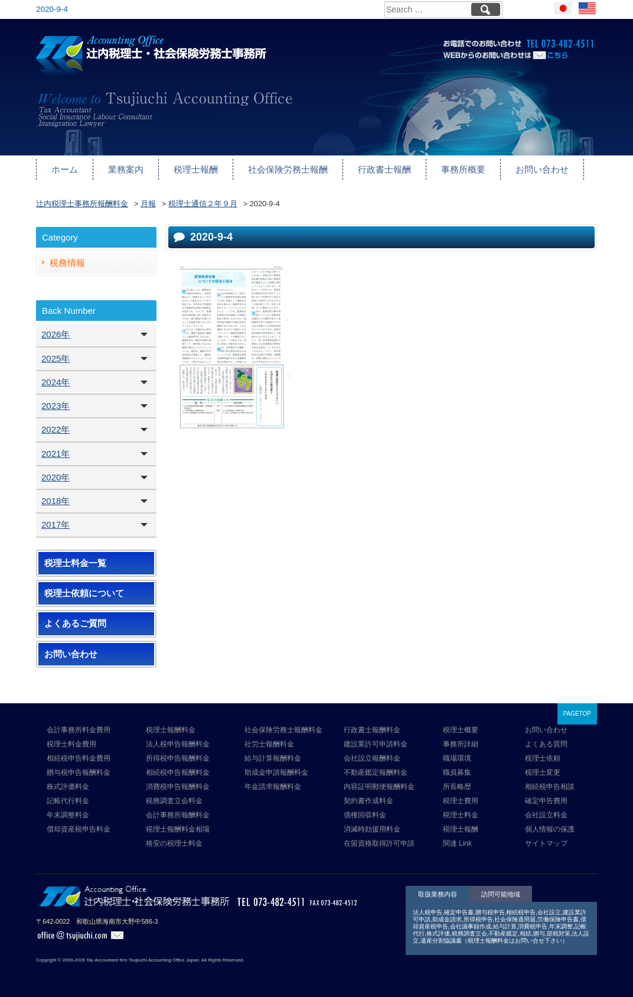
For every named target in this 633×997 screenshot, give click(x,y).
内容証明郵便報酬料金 (379, 786)
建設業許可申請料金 (375, 744)
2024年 (55, 382)
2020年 (55, 477)
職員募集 (457, 772)
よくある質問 (546, 744)
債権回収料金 (365, 815)
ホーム (64, 169)
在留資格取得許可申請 (379, 843)
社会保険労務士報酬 (288, 169)
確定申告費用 (546, 801)
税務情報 (67, 263)
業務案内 (125, 169)
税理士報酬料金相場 (178, 829)
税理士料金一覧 (75, 563)
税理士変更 (542, 772)
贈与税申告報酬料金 (78, 772)
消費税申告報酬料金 (178, 786)
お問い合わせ (542, 169)
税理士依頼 (542, 758)
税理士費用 (460, 801)
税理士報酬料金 (170, 730)
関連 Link (457, 843)
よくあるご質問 (75, 623)
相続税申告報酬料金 (178, 772)
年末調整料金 (68, 815)
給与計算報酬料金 (272, 758)
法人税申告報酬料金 (178, 744)
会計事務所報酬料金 (178, 815)
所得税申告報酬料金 (178, 758)
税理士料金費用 (71, 744)
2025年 (55, 358)
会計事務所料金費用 (78, 730)
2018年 (55, 501)
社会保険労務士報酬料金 (283, 730)
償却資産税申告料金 (78, 829)
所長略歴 (457, 786)
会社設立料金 (546, 815)
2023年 (55, 406)
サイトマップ (546, 843)
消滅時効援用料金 (372, 829)
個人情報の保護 (550, 829)
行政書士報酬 (384, 169)
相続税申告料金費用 (78, 758)
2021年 (55, 454)
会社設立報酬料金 (372, 758)
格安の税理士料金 (174, 843)
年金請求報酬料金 (272, 786)
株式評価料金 (68, 786)
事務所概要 (463, 169)
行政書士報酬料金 (372, 730)
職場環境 (457, 758)
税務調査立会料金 (174, 801)
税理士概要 (460, 730)
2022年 (55, 429)
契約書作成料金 (368, 801)
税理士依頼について (84, 593)
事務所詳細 (460, 744)
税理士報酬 (196, 169)
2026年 (55, 334)
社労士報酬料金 (269, 744)
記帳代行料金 (68, 801)
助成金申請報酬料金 (276, 772)
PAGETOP (577, 713)
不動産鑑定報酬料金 (375, 772)
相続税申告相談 (550, 786)
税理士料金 (460, 815)
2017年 (55, 524)
